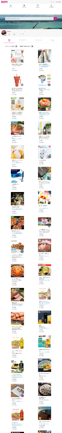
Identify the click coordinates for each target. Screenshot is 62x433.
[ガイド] (52, 2)
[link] (17, 56)
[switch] (15, 46)
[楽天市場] (58, 2)
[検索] (55, 18)
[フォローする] (21, 34)
